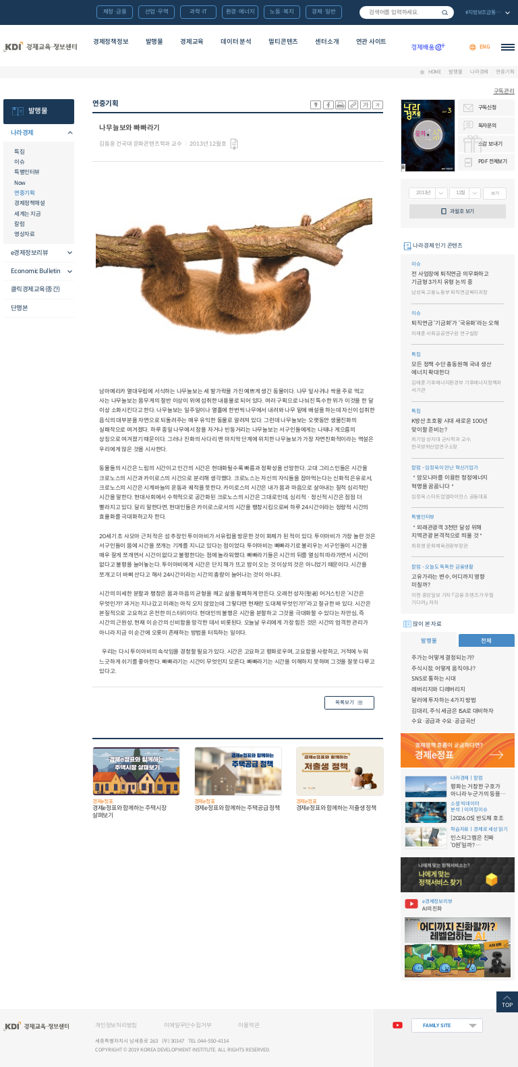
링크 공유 (353, 104)
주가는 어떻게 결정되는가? (442, 657)
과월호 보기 (462, 211)
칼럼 (19, 224)
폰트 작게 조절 (377, 104)
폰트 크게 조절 (365, 104)
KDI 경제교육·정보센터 (39, 47)
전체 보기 (487, 13)
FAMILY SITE (437, 1025)
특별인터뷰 (27, 172)
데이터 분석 (236, 42)
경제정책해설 (29, 203)
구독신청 (487, 107)
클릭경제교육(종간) (35, 289)
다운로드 (234, 144)
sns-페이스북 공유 (328, 104)
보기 (495, 193)
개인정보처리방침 (116, 1025)
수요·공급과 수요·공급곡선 (443, 721)
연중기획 (505, 71)
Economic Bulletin (36, 271)
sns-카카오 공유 (315, 104)
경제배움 (428, 47)
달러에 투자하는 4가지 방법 (443, 700)
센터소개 (327, 42)
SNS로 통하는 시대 (433, 678)
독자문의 (487, 125)
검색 (445, 12)
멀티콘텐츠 (283, 42)
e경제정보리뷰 (30, 253)
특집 (19, 151)
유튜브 (398, 1025)
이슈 (19, 161)
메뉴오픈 (66, 133)
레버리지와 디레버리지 (438, 689)
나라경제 (479, 71)
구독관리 (504, 91)
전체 (486, 640)
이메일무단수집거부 (187, 1025)
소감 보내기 (490, 143)
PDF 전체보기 (492, 161)
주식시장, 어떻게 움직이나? (443, 668)
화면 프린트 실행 (340, 104)
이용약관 (248, 1025)
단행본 (19, 308)
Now (20, 182)
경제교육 (192, 42)
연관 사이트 (371, 42)
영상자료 (24, 234)
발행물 (154, 42)
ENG (485, 47)
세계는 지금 (27, 213)
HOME (434, 71)
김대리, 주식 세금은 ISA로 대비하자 (452, 711)
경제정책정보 (111, 42)
